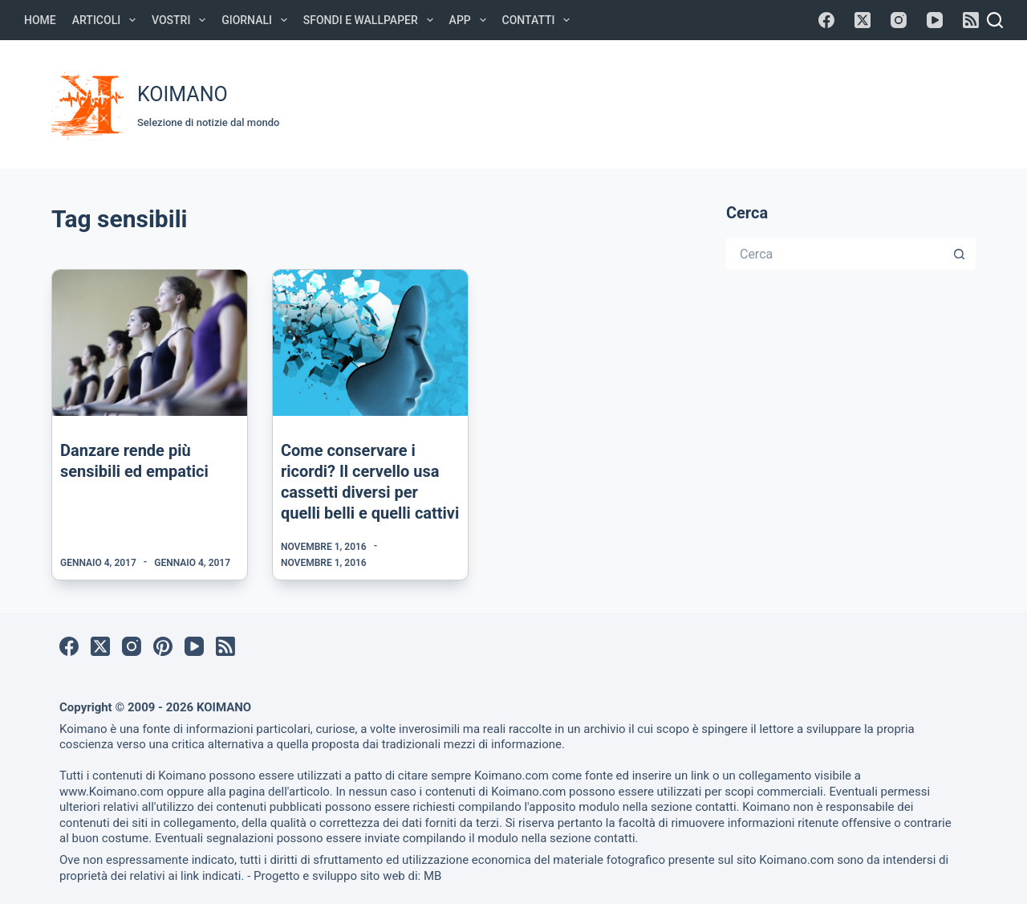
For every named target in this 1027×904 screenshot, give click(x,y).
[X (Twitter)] (862, 20)
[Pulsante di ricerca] (960, 254)
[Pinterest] (163, 646)
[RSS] (971, 20)
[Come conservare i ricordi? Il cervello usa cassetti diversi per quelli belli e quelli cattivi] (370, 343)
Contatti (539, 20)
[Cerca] (995, 20)
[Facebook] (826, 20)
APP (471, 20)
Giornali (257, 20)
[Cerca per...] (835, 254)
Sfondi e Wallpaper (371, 20)
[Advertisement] (676, 102)
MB (432, 876)
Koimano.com (511, 775)
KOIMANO (182, 94)
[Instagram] (899, 20)
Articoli (107, 20)
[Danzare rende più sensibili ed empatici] (149, 343)
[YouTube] (935, 20)
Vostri (182, 20)
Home (40, 20)
